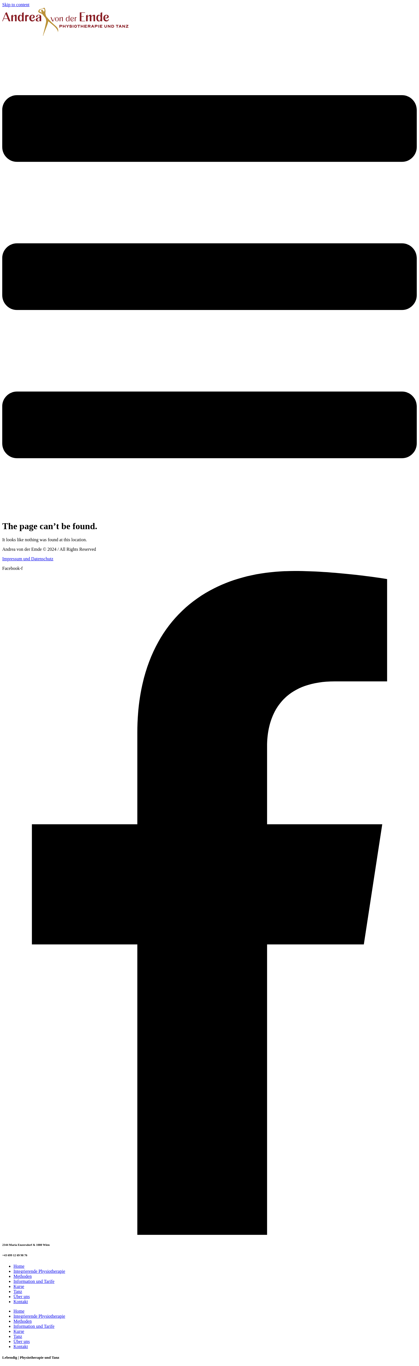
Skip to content (15, 4)
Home (18, 1266)
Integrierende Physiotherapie (39, 1271)
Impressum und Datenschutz (27, 558)
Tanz (17, 1291)
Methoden (22, 1276)
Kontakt (20, 1301)
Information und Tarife (33, 1281)
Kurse (18, 1286)
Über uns (21, 1296)
